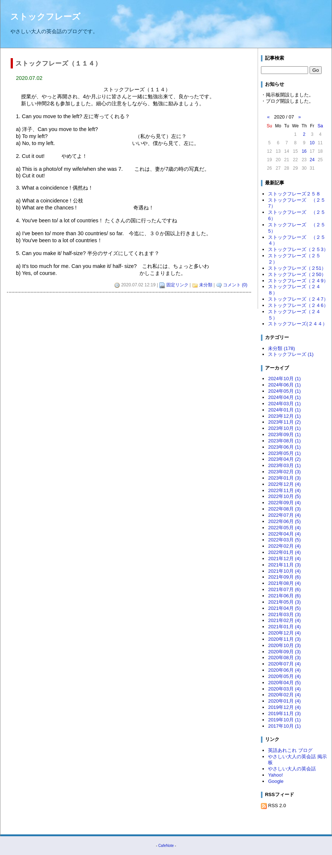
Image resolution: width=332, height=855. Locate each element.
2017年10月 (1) (284, 726)
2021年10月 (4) (284, 571)
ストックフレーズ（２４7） (298, 299)
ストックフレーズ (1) (290, 354)
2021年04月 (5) (284, 608)
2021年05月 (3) (284, 602)
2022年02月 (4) (284, 546)
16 (304, 151)
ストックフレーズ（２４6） (298, 305)
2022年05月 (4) (284, 527)
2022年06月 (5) (284, 521)
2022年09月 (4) (284, 502)
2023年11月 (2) (284, 422)
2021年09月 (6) (284, 577)
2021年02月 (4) (284, 620)
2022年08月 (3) (284, 509)
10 (312, 142)
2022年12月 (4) (284, 484)
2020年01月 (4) (284, 701)
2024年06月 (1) (284, 385)
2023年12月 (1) (284, 416)
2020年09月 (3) (284, 651)
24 (312, 159)
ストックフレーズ (45, 16)
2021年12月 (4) (284, 558)
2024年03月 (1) (284, 403)
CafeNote (166, 846)
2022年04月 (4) (284, 534)
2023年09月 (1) (284, 434)
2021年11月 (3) (284, 565)
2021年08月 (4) (284, 583)
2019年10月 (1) (284, 719)
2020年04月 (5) (284, 682)
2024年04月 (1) (284, 397)
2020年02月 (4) (284, 694)
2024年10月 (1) (284, 378)
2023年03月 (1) (284, 465)
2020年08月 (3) (284, 657)
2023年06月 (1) (284, 447)
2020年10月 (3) (284, 645)
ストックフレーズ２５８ (294, 194)
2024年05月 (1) (284, 391)
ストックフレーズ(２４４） (297, 323)
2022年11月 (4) (284, 490)
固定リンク (177, 284)
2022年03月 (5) (284, 540)
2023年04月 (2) (284, 459)
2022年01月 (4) (284, 552)
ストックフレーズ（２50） (297, 274)
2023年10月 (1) (284, 428)
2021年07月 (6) (284, 589)
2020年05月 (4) (284, 676)
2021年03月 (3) (284, 614)
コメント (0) (235, 284)
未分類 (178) (281, 348)
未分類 (205, 284)
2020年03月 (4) (284, 689)
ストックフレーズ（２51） (297, 268)
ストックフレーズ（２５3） (298, 249)
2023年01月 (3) (284, 478)
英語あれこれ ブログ (290, 750)
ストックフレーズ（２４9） (298, 280)
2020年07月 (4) (284, 664)
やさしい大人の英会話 (292, 768)
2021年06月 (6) (284, 595)
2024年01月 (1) (284, 410)
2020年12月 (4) (284, 633)
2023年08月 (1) (284, 441)
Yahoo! (275, 775)
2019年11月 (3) (284, 713)
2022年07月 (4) (284, 515)
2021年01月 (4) (284, 626)
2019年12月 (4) (284, 707)
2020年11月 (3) (284, 639)
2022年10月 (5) (284, 496)
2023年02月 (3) (284, 471)
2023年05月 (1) (284, 453)
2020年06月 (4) (284, 670)
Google (275, 781)
